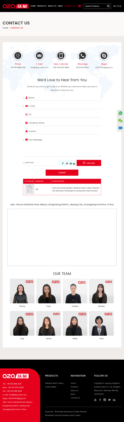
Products (41, 6)
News (60, 6)
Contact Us (69, 6)
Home (33, 6)
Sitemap (107, 390)
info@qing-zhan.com (39, 67)
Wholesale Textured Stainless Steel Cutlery (63, 415)
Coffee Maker (50, 386)
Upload (90, 163)
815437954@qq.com (104, 67)
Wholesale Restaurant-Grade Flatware (70, 411)
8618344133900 (82, 67)
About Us (52, 6)
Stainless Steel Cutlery (54, 383)
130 (36, 189)
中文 (119, 6)
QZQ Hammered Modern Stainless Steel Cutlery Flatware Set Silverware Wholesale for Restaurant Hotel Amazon (75, 189)
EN (114, 6)
